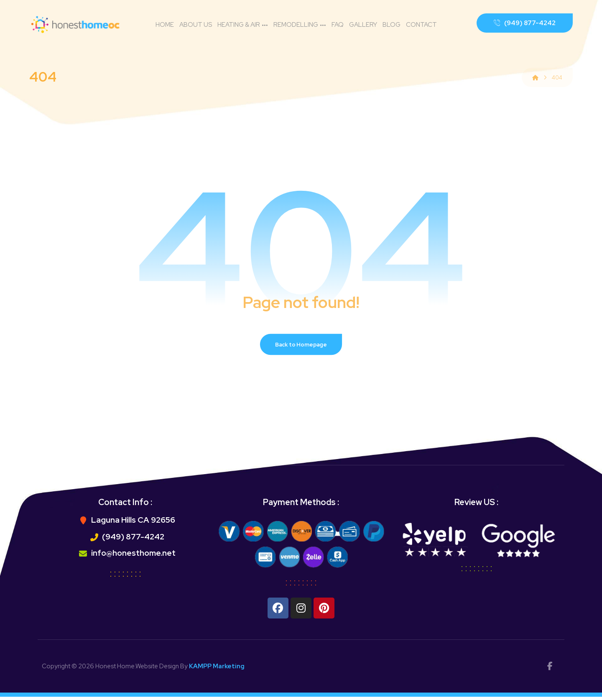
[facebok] (549, 667)
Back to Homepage (301, 345)
